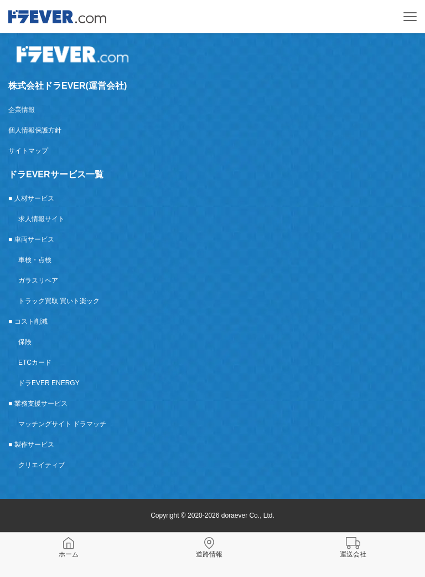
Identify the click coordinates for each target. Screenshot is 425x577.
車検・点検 (34, 260)
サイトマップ (28, 151)
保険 (25, 342)
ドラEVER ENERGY (49, 383)
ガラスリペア (38, 280)
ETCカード (34, 362)
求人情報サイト (41, 219)
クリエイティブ (41, 465)
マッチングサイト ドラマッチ (62, 424)
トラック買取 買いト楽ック (59, 301)
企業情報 (21, 110)
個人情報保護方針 (34, 130)
